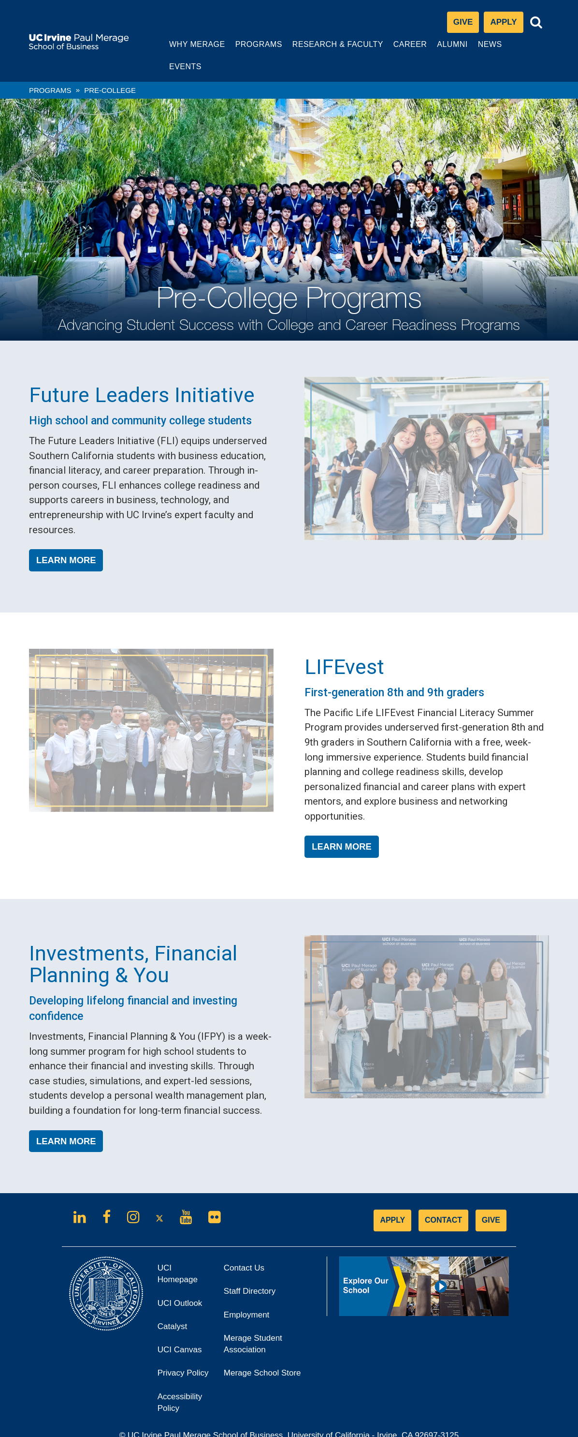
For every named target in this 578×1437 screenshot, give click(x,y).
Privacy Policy (183, 1354)
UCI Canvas (183, 1331)
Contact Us (244, 1246)
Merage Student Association (253, 1322)
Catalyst (175, 1308)
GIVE (491, 1198)
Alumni (443, 49)
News (481, 44)
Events (525, 44)
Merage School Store (265, 1354)
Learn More (66, 538)
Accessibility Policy (180, 1380)
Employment (246, 1292)
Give (463, 22)
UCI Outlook (183, 1284)
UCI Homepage (180, 1256)
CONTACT (443, 1198)
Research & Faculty (329, 49)
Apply (506, 24)
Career (401, 49)
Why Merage (188, 49)
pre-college (110, 68)
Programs (250, 49)
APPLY (392, 1198)
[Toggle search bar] (536, 23)
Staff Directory (249, 1269)
